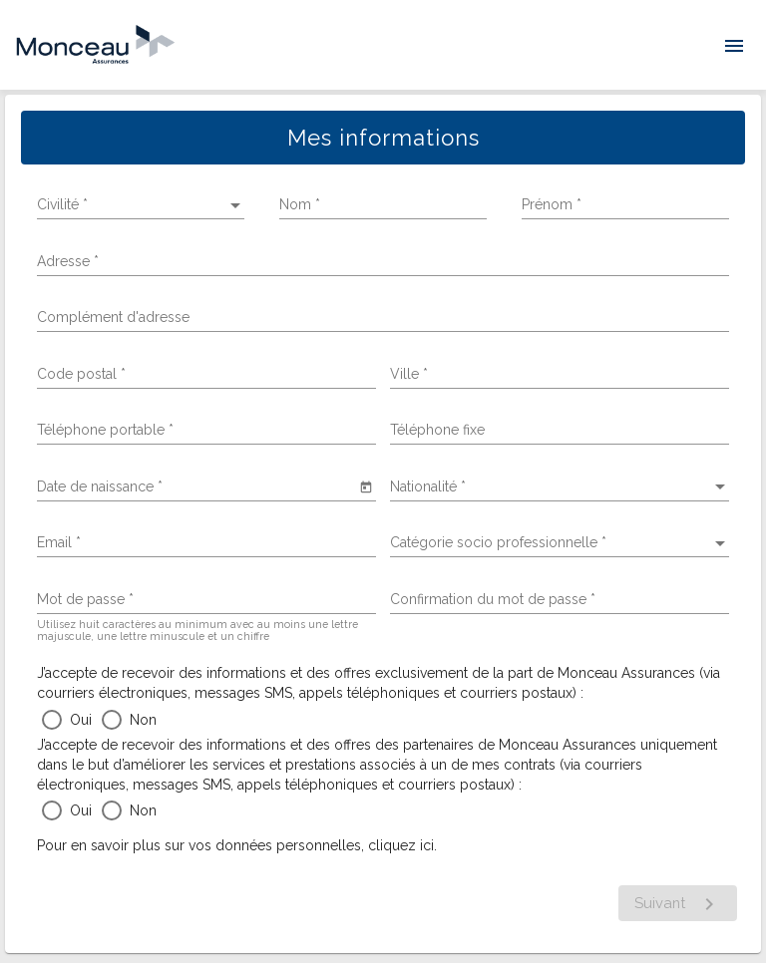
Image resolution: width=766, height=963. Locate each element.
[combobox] (206, 375)
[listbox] (140, 205)
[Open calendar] (365, 486)
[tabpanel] (383, 524)
